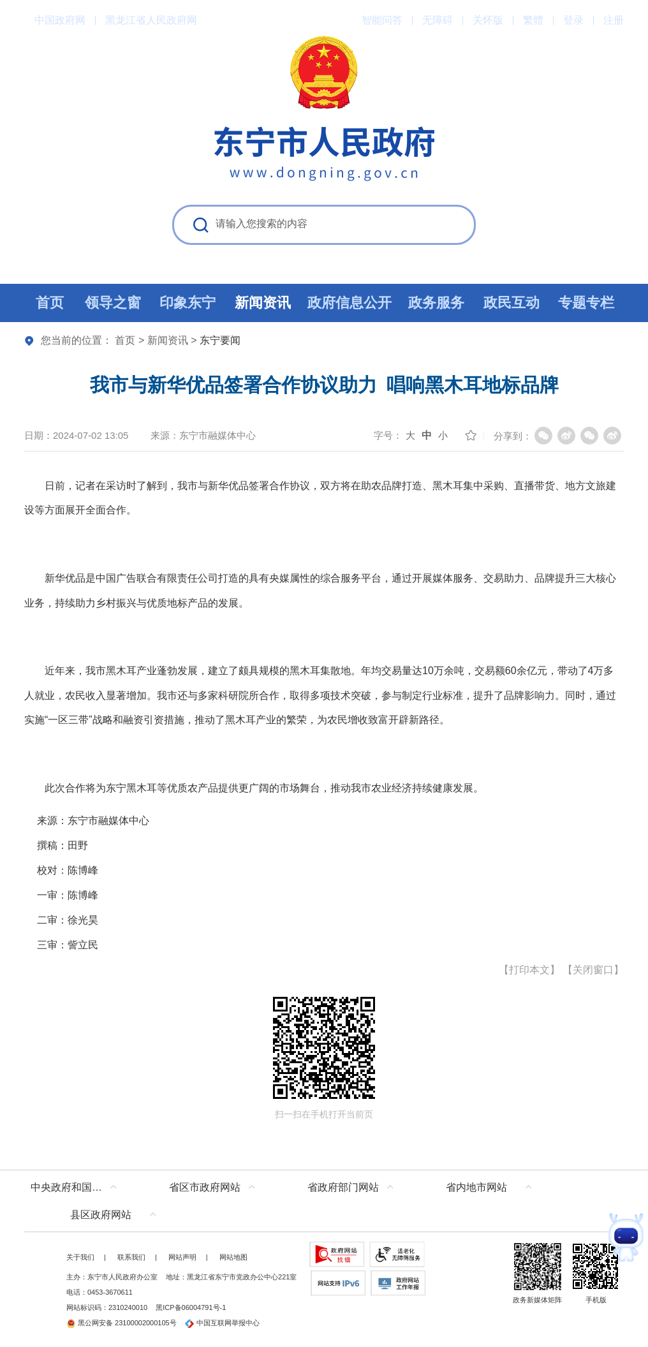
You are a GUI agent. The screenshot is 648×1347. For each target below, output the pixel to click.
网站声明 (182, 1257)
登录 (573, 20)
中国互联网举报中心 (222, 1323)
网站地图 (233, 1257)
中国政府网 (59, 20)
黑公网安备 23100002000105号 (121, 1323)
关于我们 (80, 1257)
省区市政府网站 (204, 1187)
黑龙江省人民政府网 (151, 20)
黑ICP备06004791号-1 (191, 1307)
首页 (125, 340)
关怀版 (488, 20)
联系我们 (131, 1257)
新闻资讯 (167, 340)
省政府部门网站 (343, 1187)
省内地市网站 (476, 1187)
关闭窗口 (593, 969)
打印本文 (529, 969)
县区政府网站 (100, 1214)
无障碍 (437, 20)
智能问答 (382, 20)
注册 (613, 20)
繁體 (533, 20)
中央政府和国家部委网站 (77, 1187)
